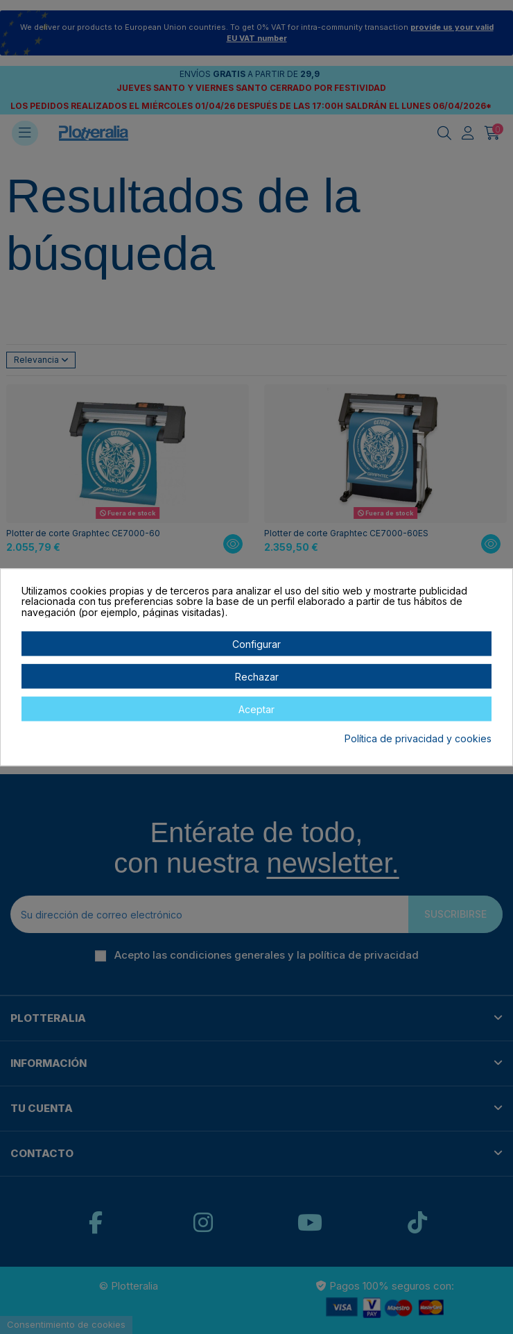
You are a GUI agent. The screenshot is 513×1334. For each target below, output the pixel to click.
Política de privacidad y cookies (418, 739)
